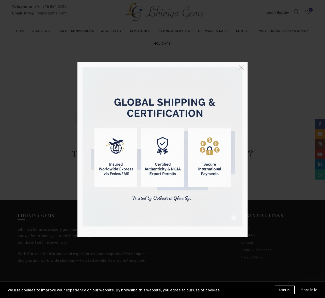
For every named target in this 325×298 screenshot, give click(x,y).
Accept (285, 290)
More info (309, 289)
